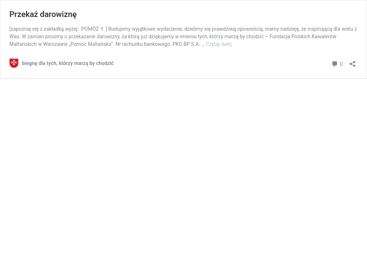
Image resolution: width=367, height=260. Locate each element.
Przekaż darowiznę (43, 14)
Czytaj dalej (219, 44)
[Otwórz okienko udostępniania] (353, 61)
